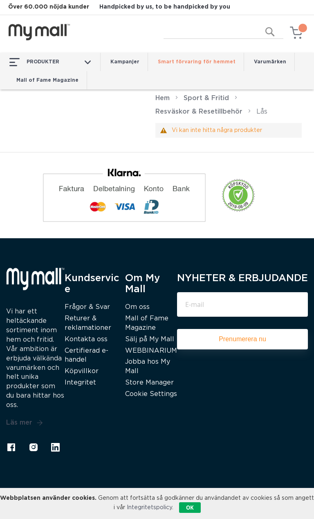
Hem (162, 98)
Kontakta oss (86, 339)
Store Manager (149, 383)
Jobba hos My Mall (147, 366)
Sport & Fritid (206, 98)
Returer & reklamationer (88, 323)
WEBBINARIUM (151, 351)
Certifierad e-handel (86, 355)
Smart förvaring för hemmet (197, 62)
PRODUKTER (50, 62)
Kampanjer (124, 62)
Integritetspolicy (149, 507)
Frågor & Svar (87, 307)
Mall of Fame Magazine (47, 80)
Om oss (137, 307)
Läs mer (24, 423)
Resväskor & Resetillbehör (198, 112)
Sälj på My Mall (149, 339)
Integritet (80, 383)
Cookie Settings (151, 394)
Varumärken (270, 62)
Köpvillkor (82, 371)
